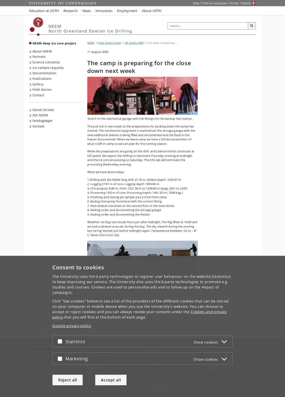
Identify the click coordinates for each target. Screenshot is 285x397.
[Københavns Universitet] (36, 26)
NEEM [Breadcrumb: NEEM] (90, 42)
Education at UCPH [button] (44, 10)
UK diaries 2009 (134, 42)
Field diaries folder (109, 42)
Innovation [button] (104, 10)
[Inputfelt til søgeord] (208, 26)
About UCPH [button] (152, 10)
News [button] (86, 10)
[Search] (252, 26)
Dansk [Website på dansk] (246, 3)
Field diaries (42, 89)
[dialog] (142, 326)
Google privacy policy (71, 325)
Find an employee (214, 3)
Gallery (38, 84)
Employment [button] (127, 10)
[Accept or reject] (61, 341)
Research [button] (70, 10)
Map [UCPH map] (196, 3)
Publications (42, 79)
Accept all (111, 380)
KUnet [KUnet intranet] (234, 3)
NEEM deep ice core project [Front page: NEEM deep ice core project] (54, 43)
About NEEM (42, 51)
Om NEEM (40, 115)
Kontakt (38, 126)
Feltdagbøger (43, 121)
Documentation (44, 73)
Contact (38, 95)
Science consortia (46, 62)
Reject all (67, 380)
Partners (39, 56)
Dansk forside (43, 110)
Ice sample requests (48, 68)
